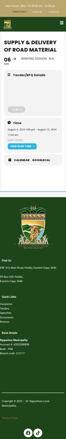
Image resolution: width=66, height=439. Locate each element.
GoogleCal (41, 160)
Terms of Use (10, 418)
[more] (16, 109)
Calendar (22, 160)
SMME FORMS (20, 11)
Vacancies (37, 11)
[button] (62, 23)
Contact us (53, 11)
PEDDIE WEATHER (28, 375)
